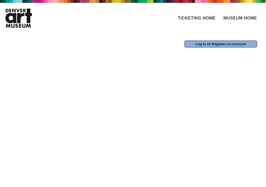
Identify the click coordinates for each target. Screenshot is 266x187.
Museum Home (240, 18)
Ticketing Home (197, 18)
